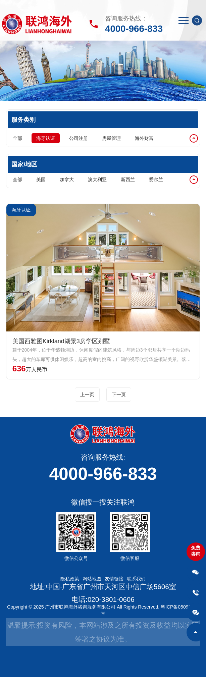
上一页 (87, 394)
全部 (17, 138)
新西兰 (128, 179)
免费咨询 (195, 551)
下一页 (119, 394)
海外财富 (144, 138)
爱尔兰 (156, 179)
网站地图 (92, 578)
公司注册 (78, 138)
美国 (41, 179)
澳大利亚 (97, 179)
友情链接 (114, 578)
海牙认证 (45, 138)
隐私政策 (69, 578)
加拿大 (67, 179)
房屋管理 (111, 138)
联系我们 (136, 578)
